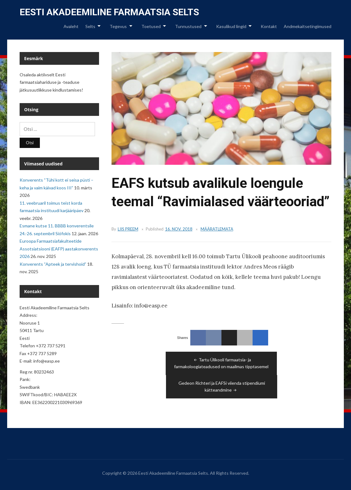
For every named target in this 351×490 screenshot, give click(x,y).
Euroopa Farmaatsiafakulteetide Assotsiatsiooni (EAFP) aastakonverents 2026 (59, 248)
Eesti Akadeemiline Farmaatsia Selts (109, 12)
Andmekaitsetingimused (307, 26)
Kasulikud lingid (231, 26)
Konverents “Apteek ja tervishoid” (53, 264)
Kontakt (269, 26)
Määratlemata (217, 228)
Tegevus (118, 26)
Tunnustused (188, 26)
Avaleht (71, 26)
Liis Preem (128, 228)
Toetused (151, 26)
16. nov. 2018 (178, 228)
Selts (90, 26)
